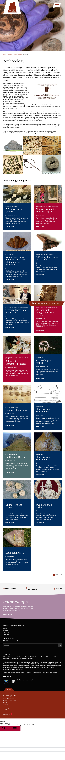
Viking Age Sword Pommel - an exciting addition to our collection (16, 260)
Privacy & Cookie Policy (9, 700)
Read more (10, 227)
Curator (16, 407)
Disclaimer (6, 702)
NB (10, 714)
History (15, 206)
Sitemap (5, 704)
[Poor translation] (14, 728)
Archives (8, 454)
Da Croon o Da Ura (15, 456)
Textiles (46, 254)
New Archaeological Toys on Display (46, 210)
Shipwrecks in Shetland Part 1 (43, 458)
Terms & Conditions (8, 699)
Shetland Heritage (8, 697)
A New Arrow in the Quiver (16, 210)
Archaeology (9, 206)
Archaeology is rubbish (43, 361)
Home (4, 54)
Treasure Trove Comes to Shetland (17, 311)
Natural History (10, 589)
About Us (8, 676)
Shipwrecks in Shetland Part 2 (43, 410)
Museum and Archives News (43, 206)
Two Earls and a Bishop (44, 506)
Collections (9, 54)
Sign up (9, 614)
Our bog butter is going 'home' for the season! (46, 312)
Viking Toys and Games (14, 506)
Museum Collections (17, 54)
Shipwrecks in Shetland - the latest (16, 362)
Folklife (59, 589)
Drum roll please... (15, 552)
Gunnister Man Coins (16, 409)
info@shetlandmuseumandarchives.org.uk (15, 640)
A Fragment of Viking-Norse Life (47, 258)
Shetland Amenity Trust (27, 672)
